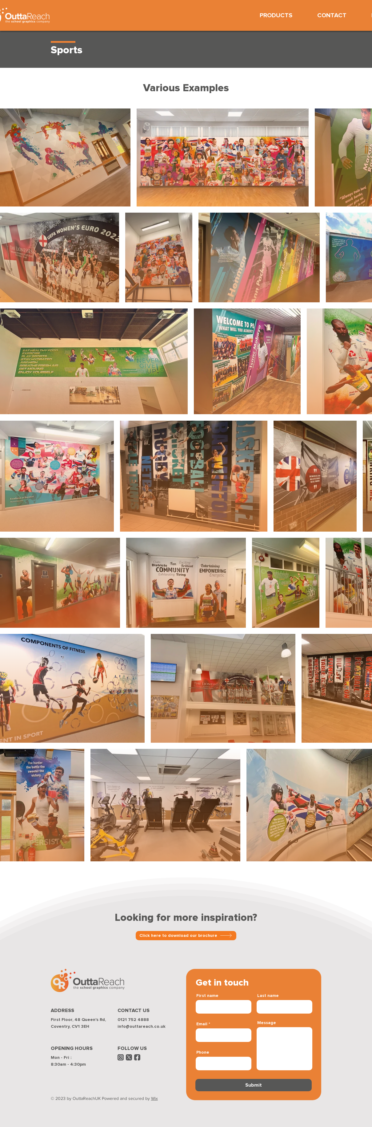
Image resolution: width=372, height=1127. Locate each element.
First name (207, 996)
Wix (154, 1098)
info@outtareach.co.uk (142, 1026)
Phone (202, 1052)
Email (201, 1024)
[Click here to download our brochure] (186, 935)
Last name (268, 996)
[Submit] (253, 1085)
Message (266, 1023)
